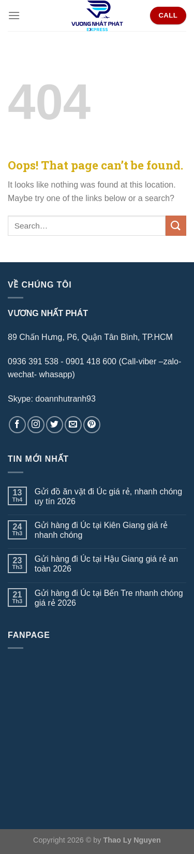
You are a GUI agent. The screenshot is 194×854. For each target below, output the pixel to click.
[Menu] (14, 15)
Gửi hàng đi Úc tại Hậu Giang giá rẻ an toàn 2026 (106, 563)
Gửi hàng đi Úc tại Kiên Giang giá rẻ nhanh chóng (101, 530)
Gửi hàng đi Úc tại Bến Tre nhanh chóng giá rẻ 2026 (109, 598)
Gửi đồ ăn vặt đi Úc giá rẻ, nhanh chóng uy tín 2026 (108, 496)
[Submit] (176, 226)
